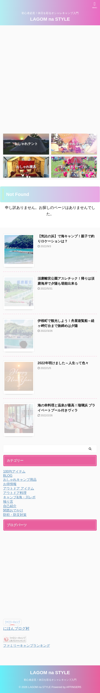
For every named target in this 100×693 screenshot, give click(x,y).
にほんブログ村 (16, 628)
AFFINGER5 (73, 687)
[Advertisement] (50, 77)
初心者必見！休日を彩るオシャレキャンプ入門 (50, 679)
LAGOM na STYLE (50, 18)
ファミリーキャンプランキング (26, 645)
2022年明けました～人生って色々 (63, 363)
